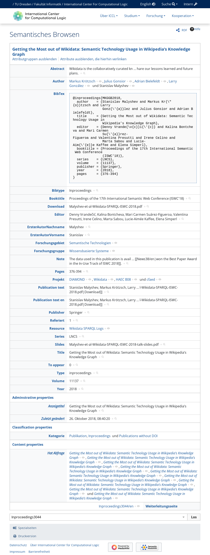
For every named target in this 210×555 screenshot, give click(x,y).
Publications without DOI (138, 436)
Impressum (17, 552)
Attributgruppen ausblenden (34, 59)
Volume (58, 381)
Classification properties (32, 427)
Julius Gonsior (115, 81)
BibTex (59, 93)
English (147, 4)
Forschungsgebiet (49, 243)
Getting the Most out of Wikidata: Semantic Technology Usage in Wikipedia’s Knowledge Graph (101, 51)
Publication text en (48, 300)
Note (60, 259)
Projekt (58, 279)
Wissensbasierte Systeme (89, 251)
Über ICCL (107, 16)
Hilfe (195, 29)
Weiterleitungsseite (161, 506)
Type (60, 373)
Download (56, 206)
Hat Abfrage (55, 453)
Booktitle (56, 198)
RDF (184, 30)
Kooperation (181, 16)
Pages (59, 271)
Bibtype (58, 190)
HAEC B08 (123, 279)
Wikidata (100, 279)
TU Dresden (23, 4)
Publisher (56, 312)
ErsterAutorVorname (47, 235)
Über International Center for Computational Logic (64, 545)
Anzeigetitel (56, 406)
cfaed (151, 279)
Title (60, 352)
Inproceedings (99, 436)
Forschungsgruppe (49, 251)
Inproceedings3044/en (116, 506)
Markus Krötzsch (82, 81)
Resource (56, 328)
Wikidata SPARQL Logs (86, 328)
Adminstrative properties (33, 397)
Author (58, 81)
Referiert (57, 320)
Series (59, 336)
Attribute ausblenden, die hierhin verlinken (93, 59)
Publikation (78, 436)
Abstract (57, 68)
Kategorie (56, 436)
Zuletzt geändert (52, 418)
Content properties (27, 444)
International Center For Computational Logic (96, 4)
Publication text (51, 287)
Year (60, 389)
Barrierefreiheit (39, 552)
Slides (59, 344)
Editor (59, 214)
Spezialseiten (27, 528)
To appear (56, 365)
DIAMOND (77, 279)
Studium (130, 16)
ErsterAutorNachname (45, 227)
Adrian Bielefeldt (147, 81)
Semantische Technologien (90, 243)
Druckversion (27, 536)
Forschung (154, 16)
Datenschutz (18, 545)
